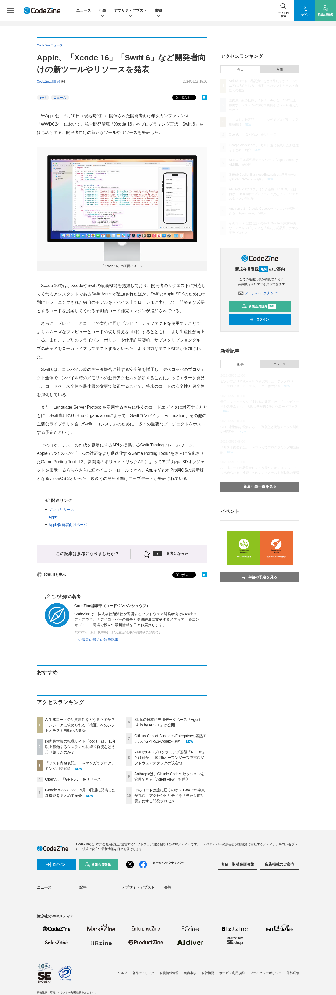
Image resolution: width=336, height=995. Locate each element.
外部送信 (293, 973)
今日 (240, 69)
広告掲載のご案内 (279, 864)
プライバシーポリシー (265, 973)
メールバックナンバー (259, 293)
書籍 (158, 10)
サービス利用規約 (232, 973)
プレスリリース (61, 509)
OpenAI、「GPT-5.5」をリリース (73, 779)
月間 (279, 69)
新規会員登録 (259, 306)
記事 (102, 10)
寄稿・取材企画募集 (237, 864)
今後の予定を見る (259, 577)
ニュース (83, 10)
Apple (53, 517)
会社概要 (208, 973)
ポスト (182, 97)
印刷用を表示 (51, 574)
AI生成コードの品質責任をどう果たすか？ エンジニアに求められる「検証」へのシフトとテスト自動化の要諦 (80, 725)
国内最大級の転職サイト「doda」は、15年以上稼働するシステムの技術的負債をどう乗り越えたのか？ (80, 746)
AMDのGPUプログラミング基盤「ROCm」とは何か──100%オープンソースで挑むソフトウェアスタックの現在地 (170, 757)
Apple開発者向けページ (68, 525)
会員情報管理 (169, 973)
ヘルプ (122, 973)
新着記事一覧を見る (259, 486)
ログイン (259, 319)
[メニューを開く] (10, 10)
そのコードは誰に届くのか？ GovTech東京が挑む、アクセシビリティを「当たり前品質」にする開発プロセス (169, 795)
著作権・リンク (143, 973)
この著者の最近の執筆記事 (96, 639)
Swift (42, 97)
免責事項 (190, 973)
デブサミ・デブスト (130, 10)
